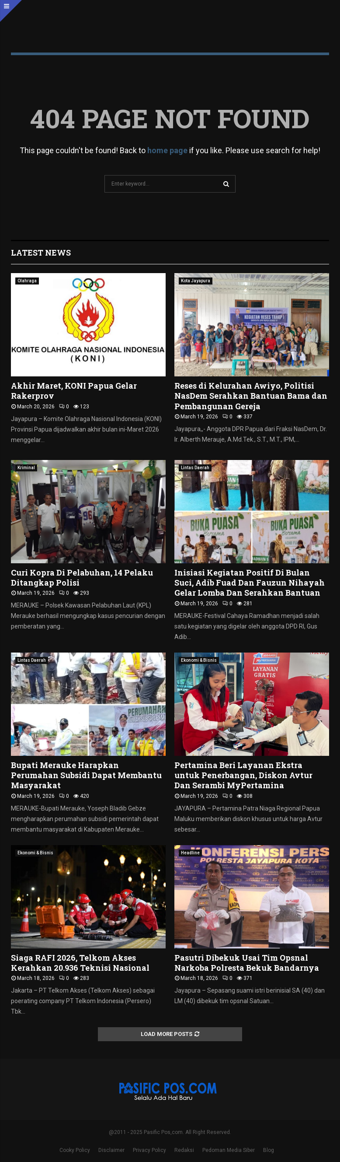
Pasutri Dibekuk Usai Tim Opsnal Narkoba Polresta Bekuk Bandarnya (246, 962)
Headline (190, 852)
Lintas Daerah (195, 467)
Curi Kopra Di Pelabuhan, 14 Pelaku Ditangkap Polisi (82, 577)
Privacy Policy (149, 1150)
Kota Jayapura (195, 280)
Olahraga (27, 280)
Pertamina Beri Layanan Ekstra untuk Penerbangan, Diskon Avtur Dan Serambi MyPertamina (243, 775)
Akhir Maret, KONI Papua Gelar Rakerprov (74, 390)
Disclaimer (111, 1150)
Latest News (41, 252)
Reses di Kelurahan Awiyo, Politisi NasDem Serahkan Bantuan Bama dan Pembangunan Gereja (250, 395)
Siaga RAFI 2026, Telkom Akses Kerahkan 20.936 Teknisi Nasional (80, 962)
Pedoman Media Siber (228, 1150)
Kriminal (26, 467)
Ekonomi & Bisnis (199, 660)
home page (167, 150)
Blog (268, 1150)
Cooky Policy (74, 1150)
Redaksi (184, 1150)
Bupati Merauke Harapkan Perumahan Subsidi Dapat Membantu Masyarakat (86, 775)
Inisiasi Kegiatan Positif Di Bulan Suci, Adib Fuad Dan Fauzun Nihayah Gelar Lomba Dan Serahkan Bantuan (249, 582)
